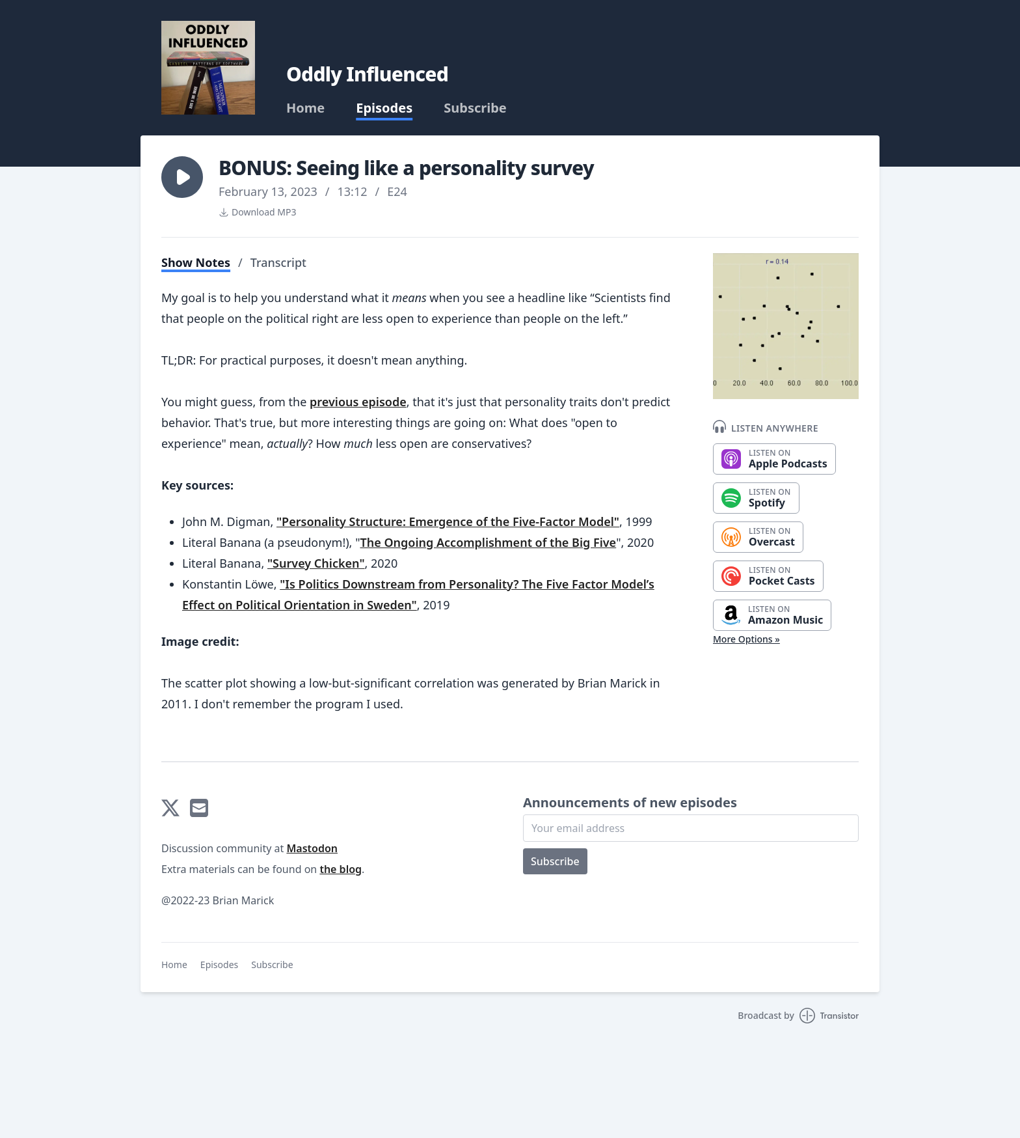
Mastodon (312, 848)
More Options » (746, 639)
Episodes (384, 108)
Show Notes (195, 262)
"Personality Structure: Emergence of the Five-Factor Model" (447, 521)
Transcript (278, 262)
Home (305, 108)
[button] (182, 177)
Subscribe (475, 108)
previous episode (358, 401)
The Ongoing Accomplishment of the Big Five (488, 542)
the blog (340, 869)
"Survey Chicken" (316, 563)
